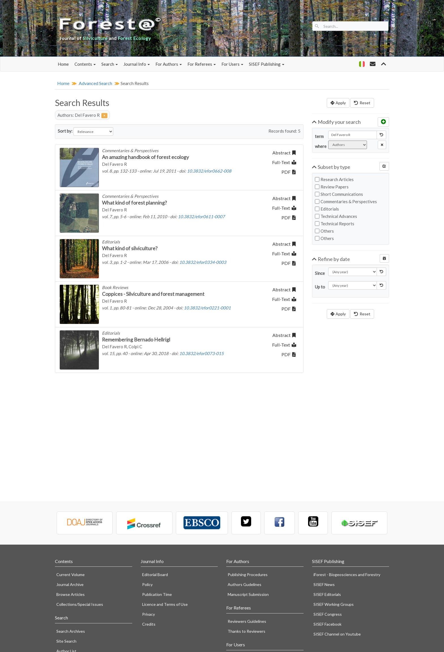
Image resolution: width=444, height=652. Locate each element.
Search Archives (70, 631)
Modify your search (336, 122)
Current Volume (70, 574)
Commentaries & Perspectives (346, 201)
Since (319, 273)
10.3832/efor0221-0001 (207, 307)
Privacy (148, 614)
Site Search (66, 641)
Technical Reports (334, 223)
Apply (338, 102)
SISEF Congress (327, 614)
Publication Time (157, 594)
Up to (319, 286)
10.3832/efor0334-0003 (202, 262)
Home (63, 64)
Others (324, 230)
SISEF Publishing (266, 64)
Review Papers (332, 186)
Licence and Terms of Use (165, 604)
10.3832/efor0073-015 (201, 353)
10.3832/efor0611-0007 (201, 216)
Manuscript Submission (248, 594)
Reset (362, 102)
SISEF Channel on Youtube (337, 634)
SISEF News (324, 584)
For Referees (201, 64)
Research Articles (334, 179)
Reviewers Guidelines (247, 621)
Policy (147, 584)
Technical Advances (336, 216)
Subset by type (331, 167)
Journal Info (136, 64)
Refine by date (331, 259)
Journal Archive (70, 584)
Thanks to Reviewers (246, 631)
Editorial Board (155, 574)
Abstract (284, 152)
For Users (232, 64)
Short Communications (339, 194)
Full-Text (284, 162)
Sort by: (65, 130)
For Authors (168, 64)
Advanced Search (95, 83)
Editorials (327, 208)
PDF (288, 172)
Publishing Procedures (248, 574)
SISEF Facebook (327, 624)
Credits (148, 624)
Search (109, 64)
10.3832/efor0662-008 (209, 170)
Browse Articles (70, 594)
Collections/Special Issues (79, 604)
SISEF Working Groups (333, 604)
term (319, 136)
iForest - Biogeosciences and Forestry (346, 574)
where (319, 146)
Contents (85, 64)
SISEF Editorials (327, 594)
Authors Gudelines (244, 584)
